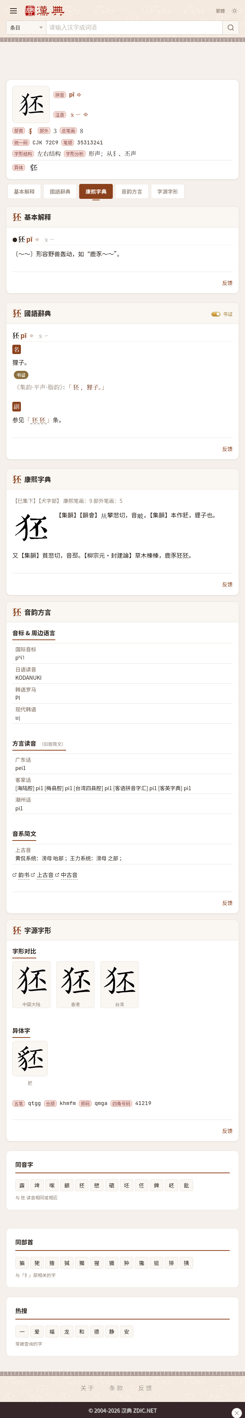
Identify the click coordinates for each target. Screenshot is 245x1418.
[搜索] (230, 27)
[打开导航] (13, 10)
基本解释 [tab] (24, 191)
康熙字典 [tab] (96, 191)
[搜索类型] (26, 27)
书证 (228, 313)
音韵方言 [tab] (131, 191)
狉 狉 (38, 420)
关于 (87, 1387)
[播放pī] (79, 95)
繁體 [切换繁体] (220, 10)
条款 (116, 1387)
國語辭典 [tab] (60, 191)
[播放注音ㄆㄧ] (86, 114)
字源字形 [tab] (167, 191)
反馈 (227, 283)
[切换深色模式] (234, 10)
